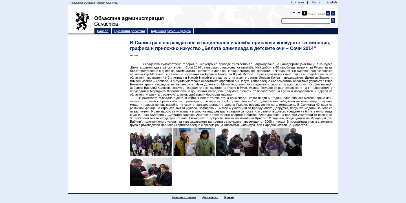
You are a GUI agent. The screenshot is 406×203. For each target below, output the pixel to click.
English (331, 2)
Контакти (297, 2)
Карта (316, 2)
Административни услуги (171, 31)
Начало (103, 31)
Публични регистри (129, 31)
